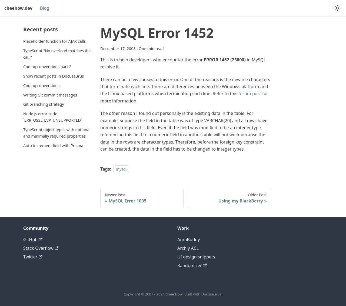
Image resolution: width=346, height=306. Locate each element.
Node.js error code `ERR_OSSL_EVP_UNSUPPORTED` (52, 117)
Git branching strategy (43, 104)
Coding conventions (41, 85)
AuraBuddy (188, 239)
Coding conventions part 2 (47, 66)
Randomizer (192, 265)
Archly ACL (188, 248)
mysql (121, 169)
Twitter (32, 257)
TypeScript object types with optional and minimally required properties (56, 133)
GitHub (32, 239)
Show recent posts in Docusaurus (53, 76)
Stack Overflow (40, 248)
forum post (249, 94)
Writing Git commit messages (50, 95)
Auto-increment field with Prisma (53, 145)
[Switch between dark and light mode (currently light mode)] (337, 8)
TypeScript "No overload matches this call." (57, 54)
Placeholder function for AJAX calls (54, 41)
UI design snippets (196, 257)
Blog (44, 8)
